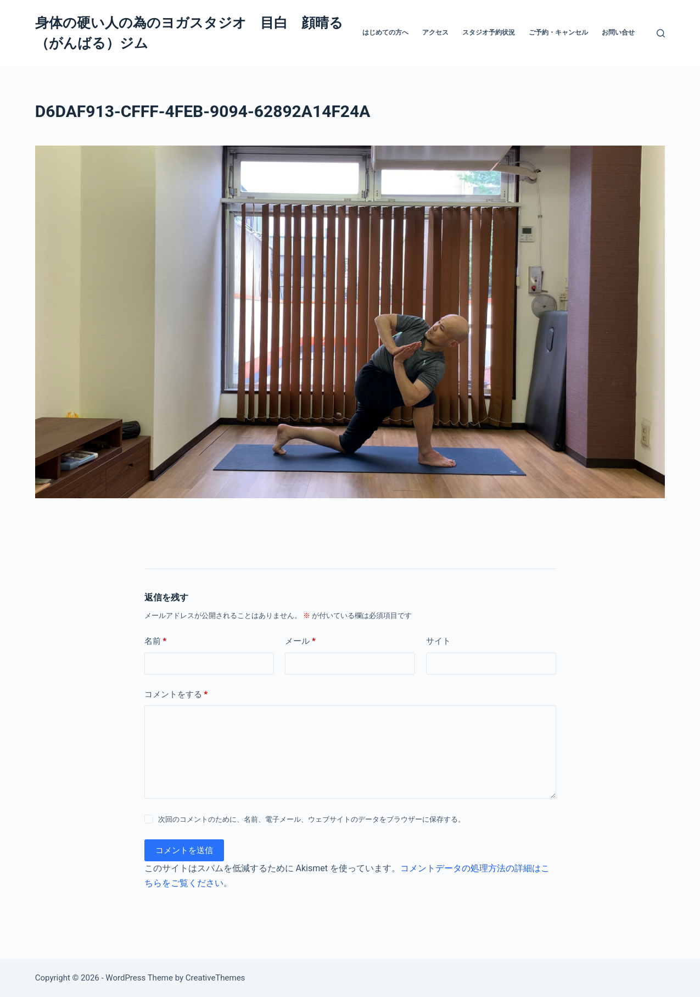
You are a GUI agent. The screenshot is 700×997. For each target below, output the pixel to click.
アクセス (435, 32)
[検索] (661, 33)
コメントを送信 (184, 850)
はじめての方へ (385, 32)
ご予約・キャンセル (558, 32)
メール (300, 641)
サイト (438, 641)
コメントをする (176, 694)
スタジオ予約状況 (488, 32)
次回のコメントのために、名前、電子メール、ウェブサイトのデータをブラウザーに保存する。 (311, 819)
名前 (155, 641)
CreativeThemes (215, 978)
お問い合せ (618, 32)
